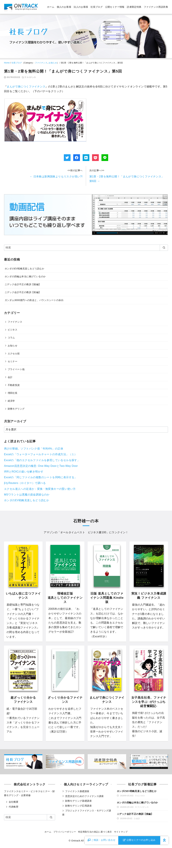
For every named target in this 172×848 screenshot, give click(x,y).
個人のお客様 (64, 7)
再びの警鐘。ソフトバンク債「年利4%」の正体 (33, 448)
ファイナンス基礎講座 (77, 791)
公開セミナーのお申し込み (139, 840)
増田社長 (12, 393)
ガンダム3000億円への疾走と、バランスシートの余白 (34, 300)
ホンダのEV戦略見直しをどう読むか (24, 268)
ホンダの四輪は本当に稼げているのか (25, 276)
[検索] (86, 248)
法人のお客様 (81, 7)
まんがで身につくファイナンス (26, 86)
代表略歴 (13, 806)
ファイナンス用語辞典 (156, 7)
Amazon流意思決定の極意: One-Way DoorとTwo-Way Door (41, 465)
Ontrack (75, 840)
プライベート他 (16, 369)
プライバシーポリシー (64, 832)
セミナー (12, 361)
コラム (11, 337)
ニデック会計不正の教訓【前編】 (23, 292)
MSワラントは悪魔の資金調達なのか (27, 494)
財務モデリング (16, 408)
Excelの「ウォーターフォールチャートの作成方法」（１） (40, 454)
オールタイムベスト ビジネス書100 (83, 532)
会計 (10, 377)
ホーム (50, 7)
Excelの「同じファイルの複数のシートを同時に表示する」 (40, 477)
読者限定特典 (134, 7)
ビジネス (12, 329)
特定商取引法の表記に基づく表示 (95, 832)
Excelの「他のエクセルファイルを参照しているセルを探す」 (42, 460)
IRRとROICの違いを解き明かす (23, 471)
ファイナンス (41, 63)
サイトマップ (120, 832)
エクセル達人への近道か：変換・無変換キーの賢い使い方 (40, 488)
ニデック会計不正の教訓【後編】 (23, 284)
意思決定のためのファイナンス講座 (84, 796)
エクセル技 (14, 353)
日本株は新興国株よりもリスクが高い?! (56, 176)
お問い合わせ (102, 840)
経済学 (11, 400)
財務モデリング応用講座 (78, 805)
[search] (164, 248)
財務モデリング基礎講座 (78, 800)
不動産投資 (14, 385)
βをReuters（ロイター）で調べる (25, 483)
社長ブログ (97, 7)
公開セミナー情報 (114, 7)
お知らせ (53, 63)
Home (7, 63)
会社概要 (13, 801)
